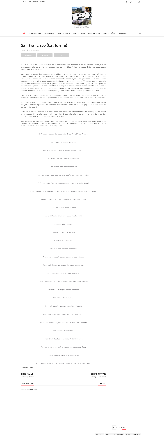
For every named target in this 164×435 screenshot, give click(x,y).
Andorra (130, 48)
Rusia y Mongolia (123, 81)
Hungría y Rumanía (112, 70)
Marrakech (132, 145)
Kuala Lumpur (110, 105)
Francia (108, 66)
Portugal (132, 77)
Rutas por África (79, 33)
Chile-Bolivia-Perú (133, 125)
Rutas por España (94, 33)
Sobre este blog (33, 2)
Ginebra (117, 66)
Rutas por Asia (49, 33)
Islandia (133, 70)
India (135, 97)
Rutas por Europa (35, 33)
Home (24, 2)
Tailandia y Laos (130, 108)
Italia (107, 73)
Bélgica (129, 55)
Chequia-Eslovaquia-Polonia (116, 59)
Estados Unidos (34, 50)
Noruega (108, 77)
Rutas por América (64, 33)
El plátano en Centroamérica (129, 162)
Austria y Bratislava (112, 51)
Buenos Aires (110, 125)
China (107, 97)
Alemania (109, 48)
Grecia (124, 66)
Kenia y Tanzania (119, 145)
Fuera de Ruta (122, 33)
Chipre (132, 59)
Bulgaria (121, 55)
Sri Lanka (118, 108)
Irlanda (125, 70)
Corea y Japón (118, 97)
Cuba (107, 129)
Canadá (121, 125)
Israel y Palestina (121, 101)
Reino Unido (109, 81)
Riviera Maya (136, 132)
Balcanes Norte (128, 51)
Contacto (42, 2)
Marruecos (109, 149)
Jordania (134, 101)
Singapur (108, 108)
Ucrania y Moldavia (112, 84)
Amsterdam (119, 48)
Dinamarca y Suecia (113, 62)
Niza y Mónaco (129, 73)
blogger (97, 388)
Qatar (120, 105)
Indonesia (109, 101)
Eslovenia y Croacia (130, 62)
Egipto (107, 145)
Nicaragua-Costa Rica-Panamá (117, 132)
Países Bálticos (120, 77)
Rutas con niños (109, 33)
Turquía (135, 81)
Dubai (128, 97)
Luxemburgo (116, 73)
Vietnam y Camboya (113, 112)
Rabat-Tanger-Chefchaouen (127, 149)
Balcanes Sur (110, 55)
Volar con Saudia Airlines (127, 192)
